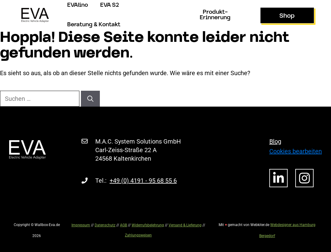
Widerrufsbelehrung (148, 225)
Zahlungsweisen (138, 235)
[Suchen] (90, 99)
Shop (287, 16)
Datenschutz (105, 225)
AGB (123, 225)
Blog (275, 141)
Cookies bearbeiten (295, 151)
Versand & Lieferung (185, 225)
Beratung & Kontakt (93, 24)
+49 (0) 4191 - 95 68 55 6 (143, 180)
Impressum (80, 225)
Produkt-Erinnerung (215, 15)
